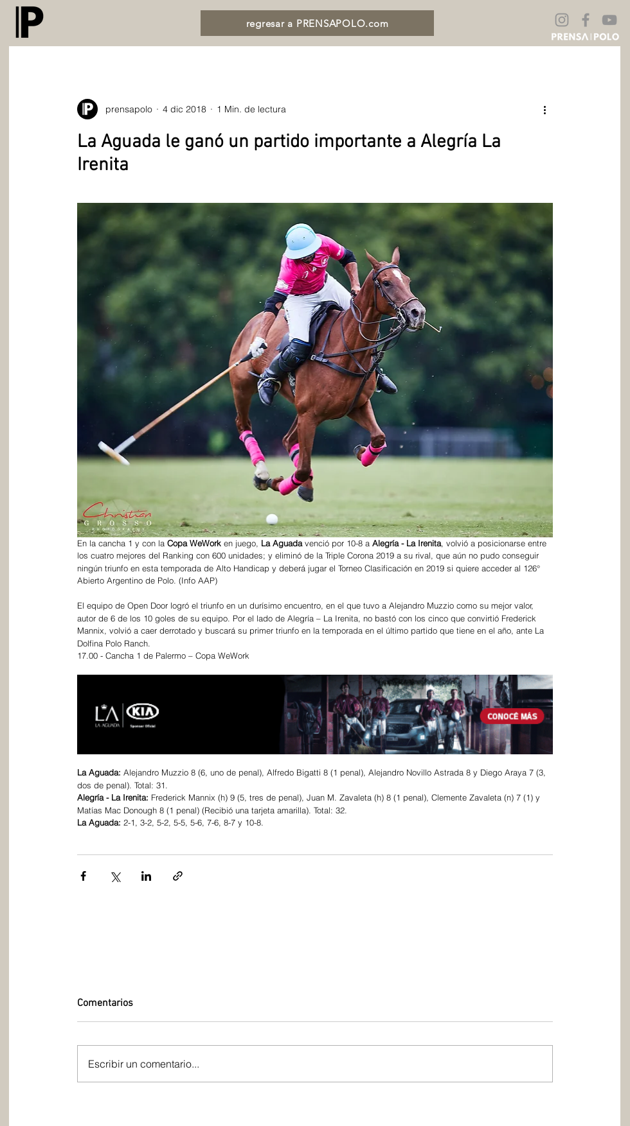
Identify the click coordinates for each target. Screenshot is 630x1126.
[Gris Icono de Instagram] (562, 20)
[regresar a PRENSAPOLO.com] (317, 23)
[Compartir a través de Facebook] (83, 876)
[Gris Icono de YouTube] (609, 20)
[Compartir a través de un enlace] (178, 876)
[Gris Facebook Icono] (586, 20)
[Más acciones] (545, 109)
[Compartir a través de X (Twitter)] (115, 876)
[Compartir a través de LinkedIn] (146, 876)
